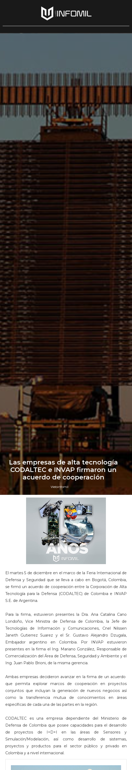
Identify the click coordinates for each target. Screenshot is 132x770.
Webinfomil (59, 487)
